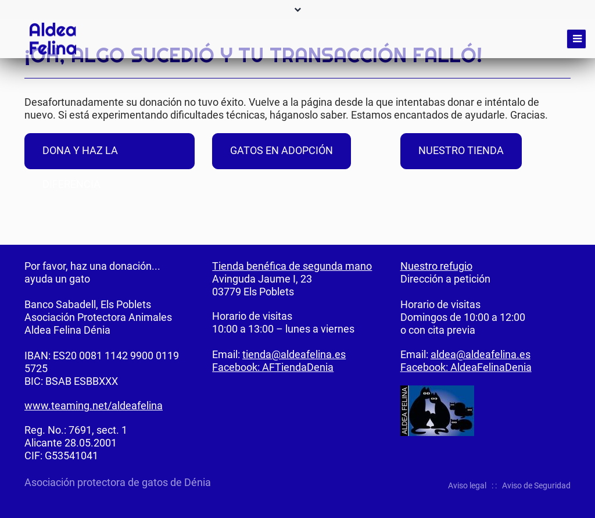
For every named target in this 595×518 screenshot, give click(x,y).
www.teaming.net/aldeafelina (93, 405)
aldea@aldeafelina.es (481, 354)
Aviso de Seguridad (536, 485)
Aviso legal (467, 485)
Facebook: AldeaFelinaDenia (466, 367)
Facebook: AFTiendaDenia (273, 367)
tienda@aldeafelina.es (294, 354)
